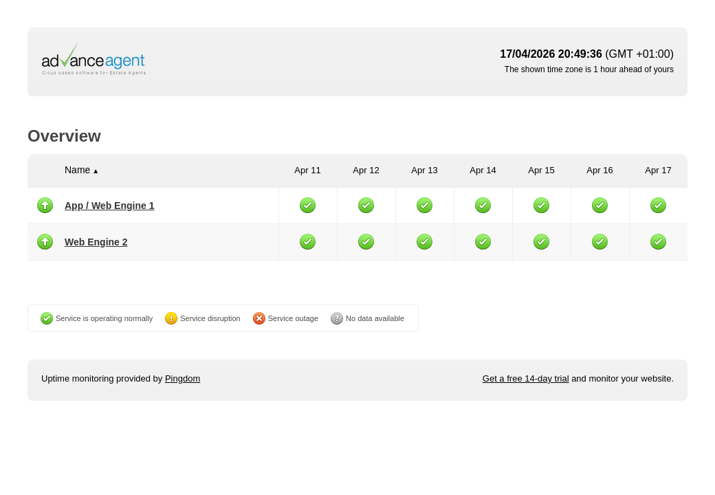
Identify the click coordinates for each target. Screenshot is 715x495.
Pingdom (182, 378)
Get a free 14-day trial (526, 378)
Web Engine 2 (96, 242)
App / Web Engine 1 (109, 205)
